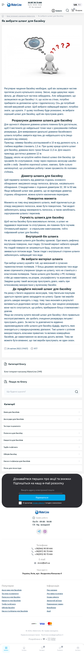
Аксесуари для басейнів (14, 419)
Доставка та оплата (55, 593)
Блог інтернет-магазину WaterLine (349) (23, 372)
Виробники (51, 607)
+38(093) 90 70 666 (44, 554)
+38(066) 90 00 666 (44, 548)
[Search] (67, 10)
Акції (49, 611)
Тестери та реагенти (12, 426)
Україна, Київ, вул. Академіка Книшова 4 (42, 573)
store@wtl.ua (43, 563)
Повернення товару (55, 604)
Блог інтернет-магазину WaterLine (21, 16)
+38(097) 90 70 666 (44, 551)
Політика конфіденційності (52, 635)
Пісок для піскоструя (12, 468)
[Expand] (79, 412)
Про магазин (52, 590)
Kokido (55, 326)
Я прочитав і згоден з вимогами (42, 503)
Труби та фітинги (11, 447)
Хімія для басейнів (11, 412)
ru (79, 5)
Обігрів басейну (10, 454)
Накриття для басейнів (13, 440)
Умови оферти (38, 503)
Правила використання (30, 635)
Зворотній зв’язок (54, 600)
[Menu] (3, 5)
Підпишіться (42, 497)
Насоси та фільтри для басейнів (17, 461)
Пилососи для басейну (13, 433)
